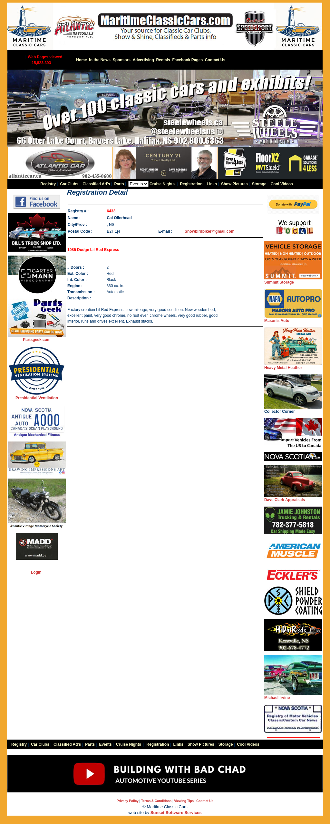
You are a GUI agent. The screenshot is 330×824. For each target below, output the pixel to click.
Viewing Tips (184, 801)
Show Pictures (234, 184)
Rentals (163, 60)
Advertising (143, 60)
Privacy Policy (128, 801)
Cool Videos (282, 184)
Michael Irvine (293, 695)
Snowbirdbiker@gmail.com (209, 231)
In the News (100, 60)
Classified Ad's (96, 184)
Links (212, 184)
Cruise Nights (162, 184)
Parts (119, 184)
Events (105, 744)
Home (81, 60)
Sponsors (122, 60)
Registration (191, 184)
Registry (48, 184)
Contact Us (215, 60)
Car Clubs (69, 184)
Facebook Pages (187, 60)
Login (36, 572)
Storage (259, 184)
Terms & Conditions (156, 801)
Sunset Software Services (176, 812)
